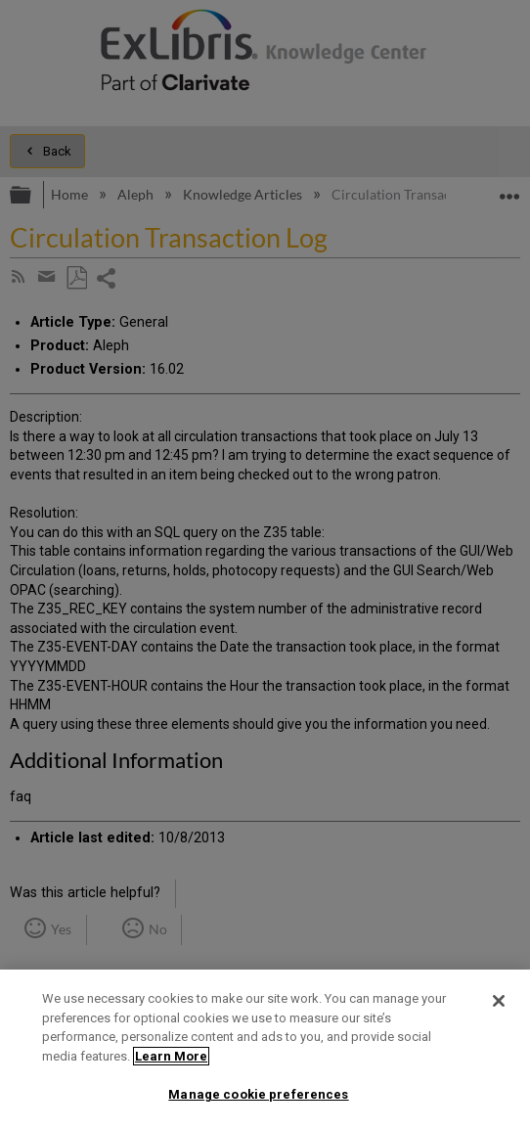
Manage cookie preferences (258, 1094)
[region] (265, 1050)
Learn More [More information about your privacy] (171, 1056)
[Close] (498, 1000)
